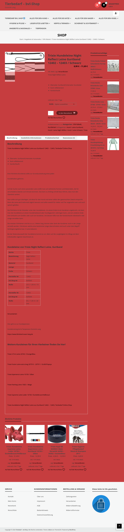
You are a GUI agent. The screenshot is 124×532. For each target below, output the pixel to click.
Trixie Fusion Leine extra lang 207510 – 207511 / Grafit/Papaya (29, 364)
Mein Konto (12, 501)
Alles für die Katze (61, 18)
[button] (41, 55)
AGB (38, 506)
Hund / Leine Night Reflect (57, 130)
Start (21, 39)
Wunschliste (12, 510)
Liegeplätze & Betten (39, 23)
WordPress (74, 530)
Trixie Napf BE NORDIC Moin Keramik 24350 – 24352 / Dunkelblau (56, 450)
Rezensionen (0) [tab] (69, 138)
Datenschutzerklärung (45, 515)
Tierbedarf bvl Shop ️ (15, 18)
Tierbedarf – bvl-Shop (22, 4)
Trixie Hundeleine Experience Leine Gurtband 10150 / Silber (35, 450)
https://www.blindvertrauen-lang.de (20, 334)
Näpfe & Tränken (61, 23)
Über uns (40, 496)
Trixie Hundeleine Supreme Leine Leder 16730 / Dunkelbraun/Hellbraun (15, 450)
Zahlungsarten (71, 496)
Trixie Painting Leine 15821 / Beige (19, 385)
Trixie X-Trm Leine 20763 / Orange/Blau (21, 354)
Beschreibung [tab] (12, 138)
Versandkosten (63, 72)
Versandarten (12, 314)
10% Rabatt (46, 39)
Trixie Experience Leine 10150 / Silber (20, 374)
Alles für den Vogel (108, 18)
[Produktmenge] (51, 113)
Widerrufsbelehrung (73, 506)
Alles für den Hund (38, 18)
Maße (51, 104)
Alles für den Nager (84, 18)
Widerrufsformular (72, 510)
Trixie (85, 130)
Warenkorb (12, 506)
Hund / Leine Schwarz (75, 130)
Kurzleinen (52, 127)
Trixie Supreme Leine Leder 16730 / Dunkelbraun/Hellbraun (28, 395)
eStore (51, 530)
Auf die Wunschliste (56, 118)
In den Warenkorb (65, 113)
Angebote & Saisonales (19, 28)
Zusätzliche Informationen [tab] (31, 138)
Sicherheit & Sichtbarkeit (85, 23)
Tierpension (41, 28)
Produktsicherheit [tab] (52, 138)
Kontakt (11, 496)
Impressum (41, 501)
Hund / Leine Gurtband (75, 127)
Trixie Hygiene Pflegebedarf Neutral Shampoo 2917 (78, 450)
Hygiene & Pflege (16, 23)
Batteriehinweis (42, 510)
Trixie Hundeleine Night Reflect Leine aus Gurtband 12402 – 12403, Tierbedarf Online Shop (39, 148)
